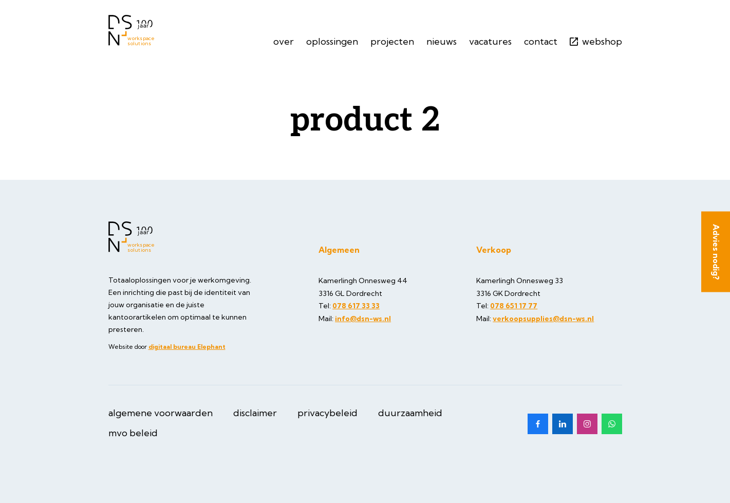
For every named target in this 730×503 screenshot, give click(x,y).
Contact (540, 41)
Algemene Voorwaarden (160, 413)
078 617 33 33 (356, 305)
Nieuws (441, 41)
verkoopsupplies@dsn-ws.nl (543, 318)
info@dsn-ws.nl (363, 318)
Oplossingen (332, 41)
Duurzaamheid (410, 413)
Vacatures (490, 41)
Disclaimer (255, 413)
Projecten (392, 41)
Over (283, 41)
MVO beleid (133, 433)
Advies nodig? (716, 251)
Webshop (596, 41)
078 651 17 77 (513, 305)
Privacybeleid (327, 413)
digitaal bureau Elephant (187, 346)
